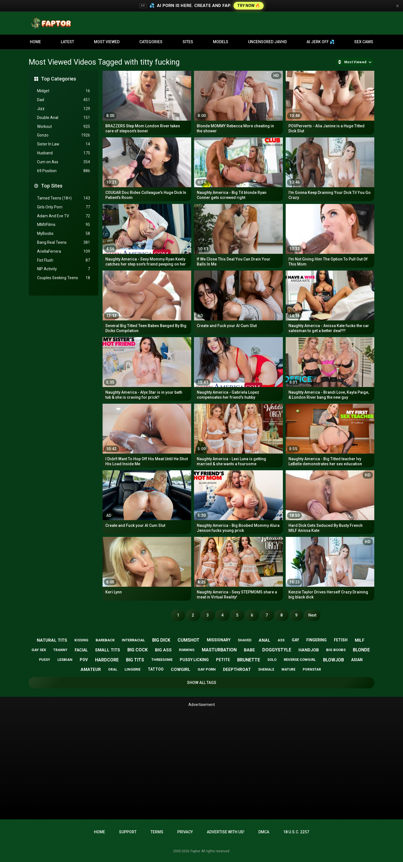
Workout (63, 126)
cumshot (189, 640)
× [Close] (397, 6)
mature (288, 669)
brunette (248, 660)
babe (249, 649)
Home (35, 42)
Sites (188, 42)
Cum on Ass (63, 162)
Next (312, 615)
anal (264, 640)
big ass (163, 649)
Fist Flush (63, 260)
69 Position (63, 171)
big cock (137, 649)
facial (81, 650)
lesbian (64, 660)
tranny (60, 650)
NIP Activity (63, 269)
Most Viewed (107, 42)
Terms (156, 832)
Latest (67, 42)
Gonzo (63, 135)
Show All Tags (201, 682)
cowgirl (180, 669)
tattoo (156, 669)
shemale (266, 669)
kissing (81, 640)
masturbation (219, 649)
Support (128, 832)
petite (223, 660)
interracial (133, 640)
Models (220, 42)
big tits (135, 660)
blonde (361, 649)
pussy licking (194, 660)
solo (271, 660)
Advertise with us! (225, 832)
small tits (107, 649)
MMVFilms (63, 224)
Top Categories (58, 79)
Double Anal (63, 117)
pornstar (312, 669)
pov (84, 660)
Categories (150, 42)
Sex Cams (363, 42)
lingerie (132, 669)
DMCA (263, 832)
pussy (44, 660)
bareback (105, 640)
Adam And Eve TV (63, 216)
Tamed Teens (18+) (63, 198)
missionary (218, 640)
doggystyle (276, 649)
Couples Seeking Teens (63, 278)
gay (295, 640)
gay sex (38, 650)
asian (357, 660)
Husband (63, 153)
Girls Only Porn (63, 207)
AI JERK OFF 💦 (320, 42)
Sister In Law (63, 144)
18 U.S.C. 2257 (296, 832)
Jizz (63, 108)
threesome (162, 660)
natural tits (52, 640)
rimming (187, 650)
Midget (63, 91)
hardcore (107, 660)
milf (360, 640)
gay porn (207, 669)
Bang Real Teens (63, 242)
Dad (63, 100)
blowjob (333, 660)
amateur (91, 669)
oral (112, 669)
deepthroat (237, 669)
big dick (161, 640)
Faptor (195, 851)
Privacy (185, 832)
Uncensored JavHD (267, 42)
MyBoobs (63, 233)
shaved (244, 640)
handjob (308, 649)
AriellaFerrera (63, 251)
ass (281, 640)
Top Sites (51, 186)
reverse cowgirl (300, 660)
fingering (316, 640)
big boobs (336, 650)
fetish (341, 640)
